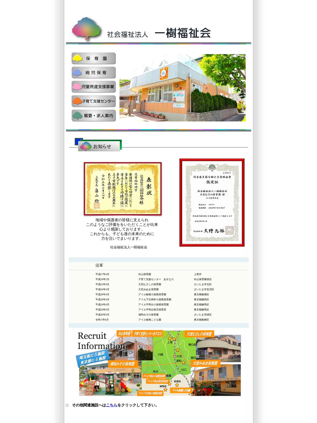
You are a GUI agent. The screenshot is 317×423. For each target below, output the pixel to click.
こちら (111, 405)
